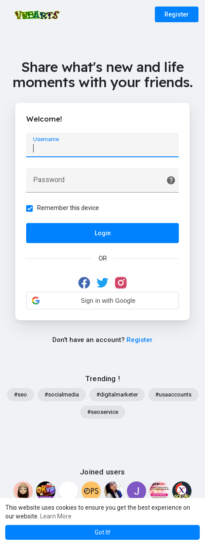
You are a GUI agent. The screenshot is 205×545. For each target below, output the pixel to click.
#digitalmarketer (117, 394)
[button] (102, 300)
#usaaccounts (173, 394)
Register (176, 14)
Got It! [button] (102, 532)
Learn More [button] (56, 516)
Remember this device (68, 207)
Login (103, 233)
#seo (20, 394)
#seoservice (102, 412)
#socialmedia (61, 394)
